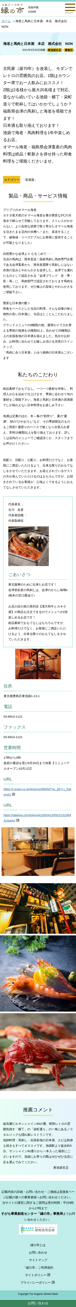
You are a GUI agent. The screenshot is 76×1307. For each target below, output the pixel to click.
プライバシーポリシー (38, 1282)
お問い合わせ (38, 1303)
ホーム (6, 21)
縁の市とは (38, 1245)
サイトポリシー (38, 1275)
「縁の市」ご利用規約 (38, 1267)
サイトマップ (38, 1260)
